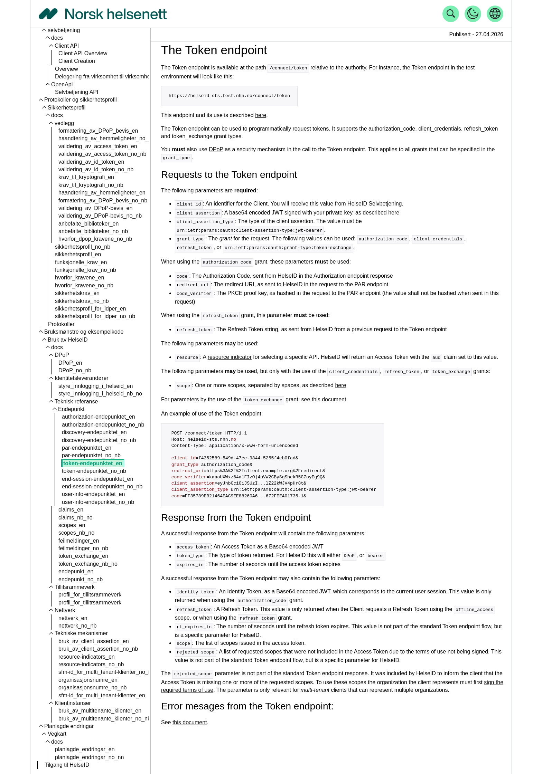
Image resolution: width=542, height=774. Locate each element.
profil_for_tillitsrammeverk (89, 595)
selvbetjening (64, 30)
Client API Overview (82, 53)
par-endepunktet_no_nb (91, 455)
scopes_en (71, 525)
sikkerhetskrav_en (77, 293)
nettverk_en (72, 618)
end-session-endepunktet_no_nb (102, 486)
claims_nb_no (75, 517)
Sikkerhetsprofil (66, 108)
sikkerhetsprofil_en (78, 254)
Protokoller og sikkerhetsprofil (80, 100)
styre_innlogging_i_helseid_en (95, 386)
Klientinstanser (73, 703)
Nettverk (65, 610)
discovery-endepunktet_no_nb (99, 440)
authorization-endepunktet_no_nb (103, 425)
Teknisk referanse (76, 401)
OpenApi (62, 84)
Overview (66, 69)
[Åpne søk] (450, 14)
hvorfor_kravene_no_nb (84, 285)
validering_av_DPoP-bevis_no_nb (100, 216)
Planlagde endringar (69, 726)
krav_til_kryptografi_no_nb (90, 185)
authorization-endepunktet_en (98, 417)
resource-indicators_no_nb (91, 664)
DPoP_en (70, 363)
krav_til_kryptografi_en (86, 177)
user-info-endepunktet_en (93, 494)
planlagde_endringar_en (85, 749)
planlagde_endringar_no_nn (89, 757)
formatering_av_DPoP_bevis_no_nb (102, 200)
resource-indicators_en (86, 657)
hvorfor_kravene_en (79, 277)
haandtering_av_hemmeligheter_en (102, 192)
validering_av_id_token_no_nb (95, 169)
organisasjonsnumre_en (88, 680)
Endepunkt (71, 409)
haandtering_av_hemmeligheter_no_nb (106, 138)
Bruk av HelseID (68, 340)
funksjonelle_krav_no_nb (85, 270)
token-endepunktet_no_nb (94, 471)
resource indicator (230, 352)
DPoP (62, 355)
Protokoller (61, 324)
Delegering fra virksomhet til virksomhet (103, 76)
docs (57, 38)
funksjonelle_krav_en (81, 262)
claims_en (70, 510)
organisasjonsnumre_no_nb (92, 687)
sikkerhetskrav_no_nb (82, 301)
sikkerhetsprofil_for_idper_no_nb (95, 316)
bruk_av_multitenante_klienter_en (99, 711)
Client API (67, 46)
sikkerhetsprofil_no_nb (82, 247)
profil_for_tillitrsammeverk (89, 602)
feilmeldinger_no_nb (83, 548)
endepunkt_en (75, 571)
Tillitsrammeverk (75, 587)
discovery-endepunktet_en (94, 432)
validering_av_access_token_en (97, 146)
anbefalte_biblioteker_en (88, 224)
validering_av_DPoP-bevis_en (95, 208)
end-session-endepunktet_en (97, 479)
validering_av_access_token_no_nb (102, 154)
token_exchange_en (83, 556)
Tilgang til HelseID (67, 765)
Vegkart (57, 734)
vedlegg (64, 123)
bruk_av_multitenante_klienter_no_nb (104, 719)
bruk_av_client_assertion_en (93, 641)
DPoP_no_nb (74, 370)
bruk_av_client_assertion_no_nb (98, 649)
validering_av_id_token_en (91, 162)
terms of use (430, 643)
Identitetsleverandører (82, 378)
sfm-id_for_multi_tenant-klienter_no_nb (106, 672)
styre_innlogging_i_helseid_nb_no (100, 393)
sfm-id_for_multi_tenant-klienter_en (101, 695)
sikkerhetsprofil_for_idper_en (90, 309)
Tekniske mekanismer (81, 633)
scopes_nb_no (76, 533)
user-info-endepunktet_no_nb (98, 502)
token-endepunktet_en (92, 463)
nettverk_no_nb (77, 626)
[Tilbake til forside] (102, 14)
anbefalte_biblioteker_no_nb (93, 231)
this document (329, 394)
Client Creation (76, 61)
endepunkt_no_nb (80, 579)
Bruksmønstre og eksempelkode (83, 332)
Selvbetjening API (76, 92)
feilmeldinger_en (78, 541)
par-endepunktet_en (86, 448)
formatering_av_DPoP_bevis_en (98, 131)
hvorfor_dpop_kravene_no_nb (95, 239)
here (260, 115)
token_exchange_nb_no (88, 564)
